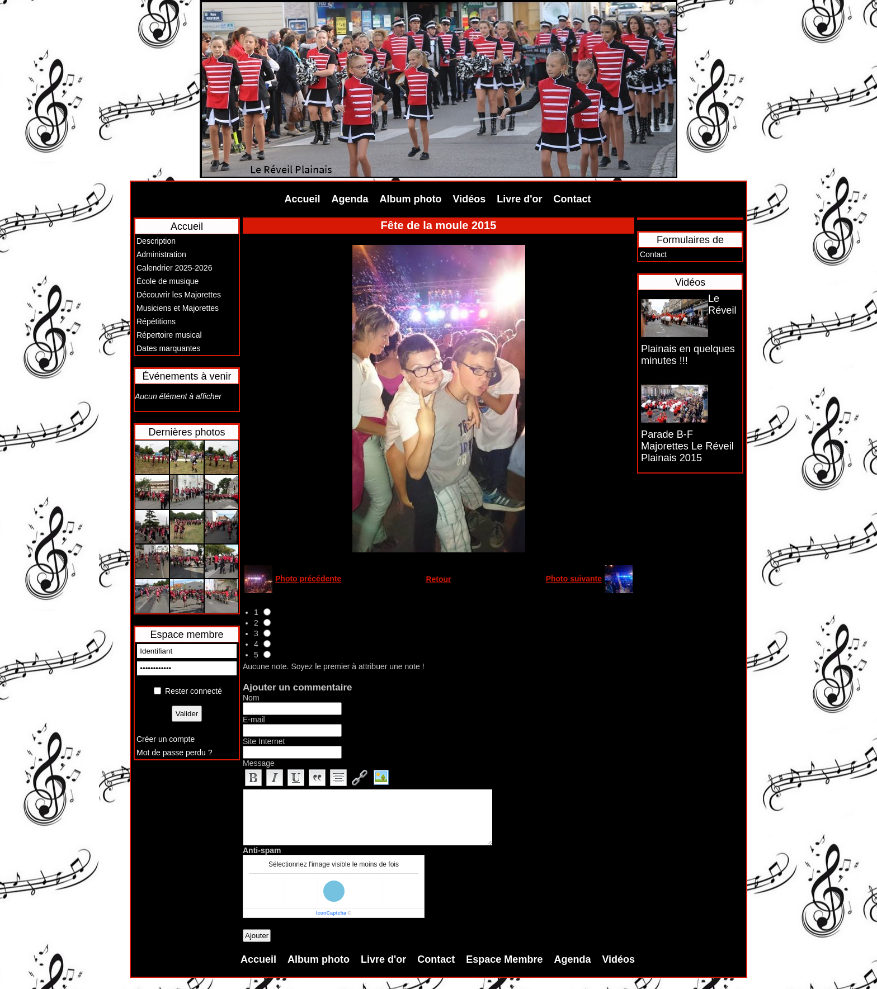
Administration (161, 254)
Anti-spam (262, 850)
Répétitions (156, 321)
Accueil (302, 199)
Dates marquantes (168, 348)
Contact (572, 199)
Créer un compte (165, 739)
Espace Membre (504, 959)
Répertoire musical (169, 334)
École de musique (167, 281)
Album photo (411, 199)
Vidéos (469, 199)
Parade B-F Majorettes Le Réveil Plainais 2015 (687, 446)
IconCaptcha (331, 913)
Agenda (350, 199)
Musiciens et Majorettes (177, 308)
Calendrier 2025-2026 (174, 267)
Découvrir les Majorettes (178, 294)
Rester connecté (193, 691)
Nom (251, 697)
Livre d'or (519, 199)
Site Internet (264, 741)
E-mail (254, 719)
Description (156, 240)
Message (259, 763)
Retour (438, 579)
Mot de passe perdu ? (174, 752)
